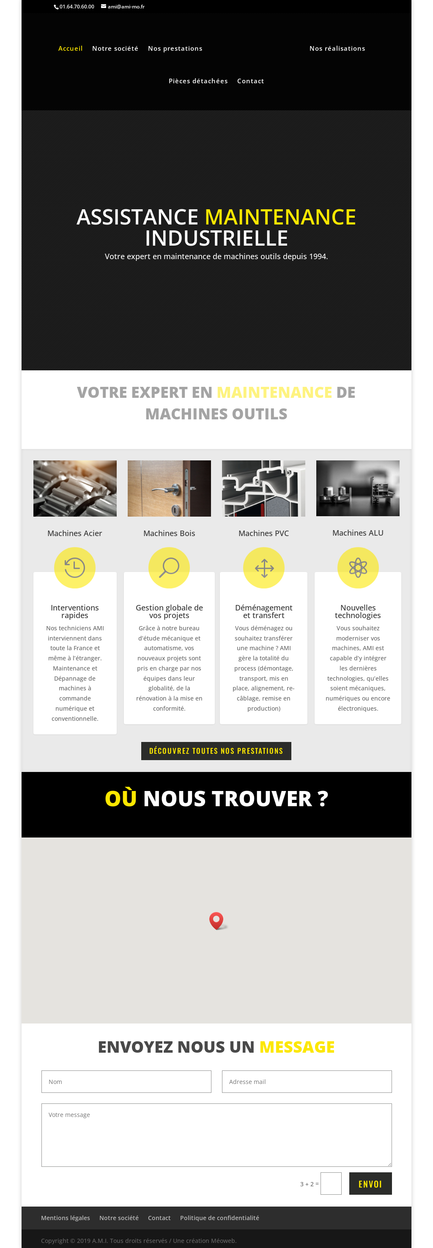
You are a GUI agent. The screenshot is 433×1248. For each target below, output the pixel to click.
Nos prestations (175, 48)
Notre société (115, 48)
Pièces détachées (198, 81)
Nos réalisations (337, 48)
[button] (219, 921)
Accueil (70, 48)
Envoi (371, 1183)
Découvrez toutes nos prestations (216, 750)
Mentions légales (65, 1218)
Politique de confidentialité (219, 1218)
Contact (250, 81)
